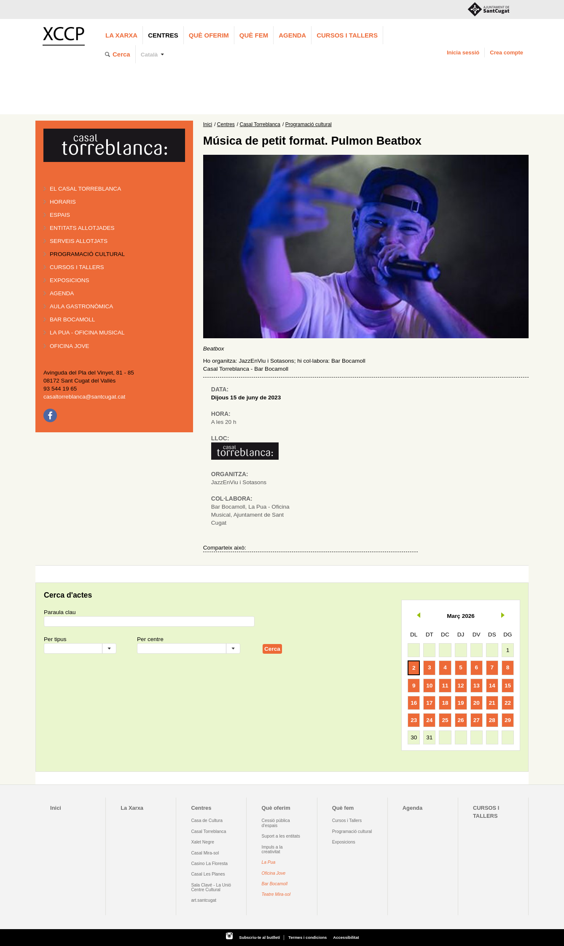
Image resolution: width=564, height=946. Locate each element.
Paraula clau (60, 612)
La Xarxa (121, 35)
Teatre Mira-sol (276, 894)
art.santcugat (203, 900)
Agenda (292, 35)
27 (476, 720)
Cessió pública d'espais (276, 822)
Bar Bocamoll (274, 883)
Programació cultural (87, 254)
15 (508, 685)
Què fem (253, 35)
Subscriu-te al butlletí (259, 937)
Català (149, 54)
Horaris (63, 202)
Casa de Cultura (207, 820)
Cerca (121, 54)
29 (508, 720)
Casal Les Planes (208, 874)
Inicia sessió (463, 52)
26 (461, 720)
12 (461, 685)
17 (429, 703)
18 (445, 703)
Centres (163, 35)
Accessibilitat (346, 937)
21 (492, 703)
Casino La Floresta (209, 863)
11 (445, 685)
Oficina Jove (69, 346)
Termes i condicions (307, 937)
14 (492, 685)
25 (445, 720)
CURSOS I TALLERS (347, 35)
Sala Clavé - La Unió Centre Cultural (211, 887)
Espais (60, 215)
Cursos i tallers (77, 267)
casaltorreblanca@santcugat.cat (84, 396)
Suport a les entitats (281, 836)
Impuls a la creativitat (272, 849)
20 (476, 703)
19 (461, 703)
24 (429, 720)
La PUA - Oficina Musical (87, 332)
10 (429, 685)
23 (414, 720)
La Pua (269, 862)
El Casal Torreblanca (85, 189)
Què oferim (209, 35)
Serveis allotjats (78, 241)
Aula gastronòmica (81, 306)
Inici (207, 124)
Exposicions (69, 280)
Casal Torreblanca (260, 124)
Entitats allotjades (82, 228)
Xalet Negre (202, 842)
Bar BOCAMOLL (72, 319)
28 (492, 720)
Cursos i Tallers (347, 820)
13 (476, 685)
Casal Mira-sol (205, 853)
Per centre (150, 639)
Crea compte (506, 52)
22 (508, 703)
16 (414, 703)
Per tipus (55, 639)
